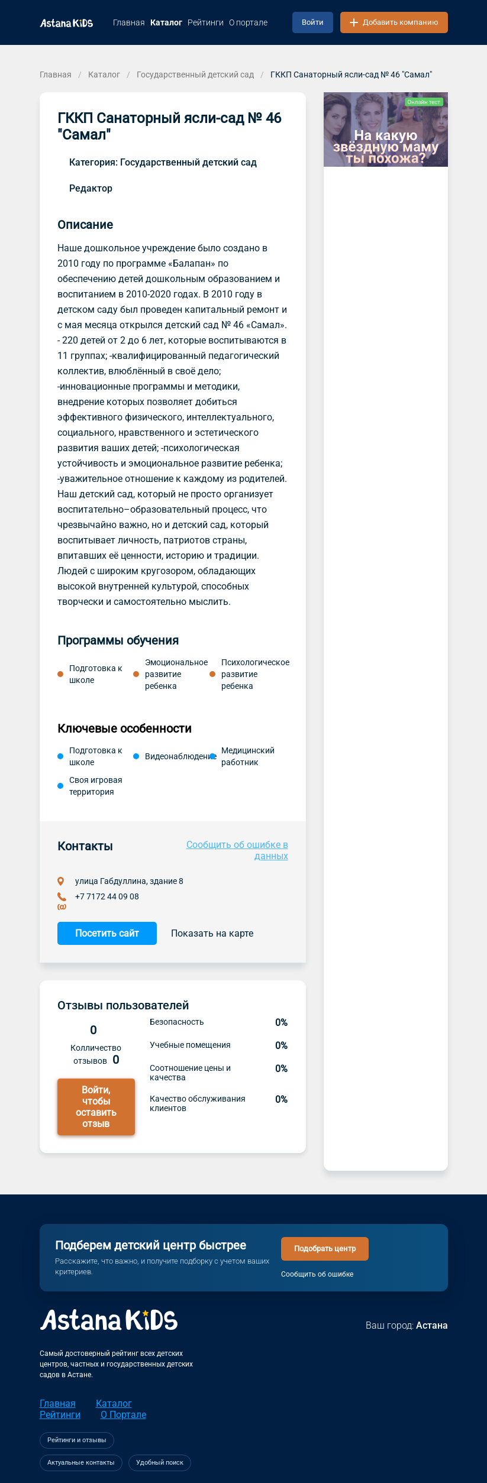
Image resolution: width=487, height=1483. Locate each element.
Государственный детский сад (195, 74)
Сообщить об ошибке (317, 1274)
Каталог (104, 74)
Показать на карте (212, 933)
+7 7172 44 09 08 (107, 896)
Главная (56, 74)
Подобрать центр (325, 1248)
